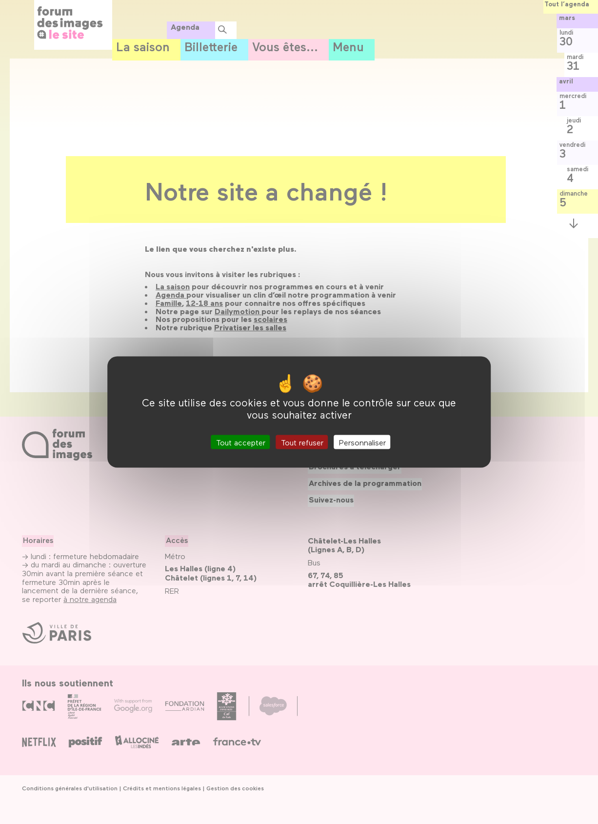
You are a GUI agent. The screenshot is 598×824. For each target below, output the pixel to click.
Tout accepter (240, 442)
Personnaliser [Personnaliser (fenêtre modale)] (362, 442)
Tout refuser (302, 442)
